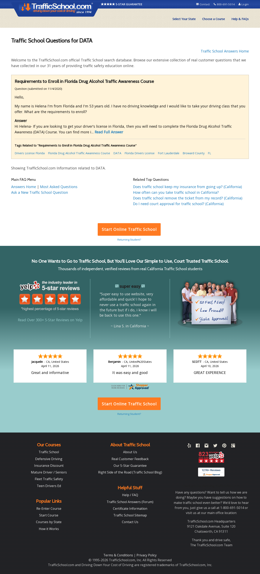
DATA (117, 153)
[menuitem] (184, 19)
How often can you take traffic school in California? (176, 192)
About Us (130, 452)
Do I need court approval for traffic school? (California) (178, 203)
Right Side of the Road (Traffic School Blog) (130, 472)
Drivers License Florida (30, 153)
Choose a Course (213, 19)
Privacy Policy (146, 555)
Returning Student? (129, 239)
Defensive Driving (48, 459)
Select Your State (184, 19)
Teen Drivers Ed (49, 486)
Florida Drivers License (140, 153)
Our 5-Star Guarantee (130, 465)
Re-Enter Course (48, 508)
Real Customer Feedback (130, 459)
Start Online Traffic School (129, 229)
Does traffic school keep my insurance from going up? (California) (187, 186)
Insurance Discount (49, 465)
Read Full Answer (109, 132)
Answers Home (24, 186)
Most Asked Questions (58, 186)
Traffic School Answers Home (225, 51)
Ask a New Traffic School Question (39, 192)
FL (209, 153)
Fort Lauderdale (168, 153)
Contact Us (130, 522)
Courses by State (49, 522)
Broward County (194, 153)
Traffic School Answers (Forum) (130, 502)
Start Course (48, 515)
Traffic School (49, 452)
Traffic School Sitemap (130, 515)
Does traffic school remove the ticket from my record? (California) (187, 198)
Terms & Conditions (118, 555)
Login (243, 4)
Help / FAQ (130, 495)
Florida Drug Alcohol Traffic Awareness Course (79, 153)
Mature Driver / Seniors (49, 472)
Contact (203, 4)
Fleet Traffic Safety (49, 479)
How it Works (49, 529)
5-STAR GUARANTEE (121, 4)
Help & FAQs (240, 19)
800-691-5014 (224, 4)
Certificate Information (130, 508)
